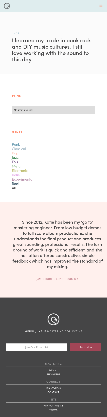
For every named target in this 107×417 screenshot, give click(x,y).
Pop (15, 152)
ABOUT (53, 369)
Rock (16, 183)
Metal (16, 166)
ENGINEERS (53, 374)
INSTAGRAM (53, 387)
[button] (101, 6)
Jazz (15, 157)
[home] (6, 5)
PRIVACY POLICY (53, 405)
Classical (19, 148)
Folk (15, 161)
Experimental (22, 179)
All (14, 187)
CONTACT (53, 392)
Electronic (20, 170)
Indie (16, 174)
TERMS (53, 410)
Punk (16, 144)
